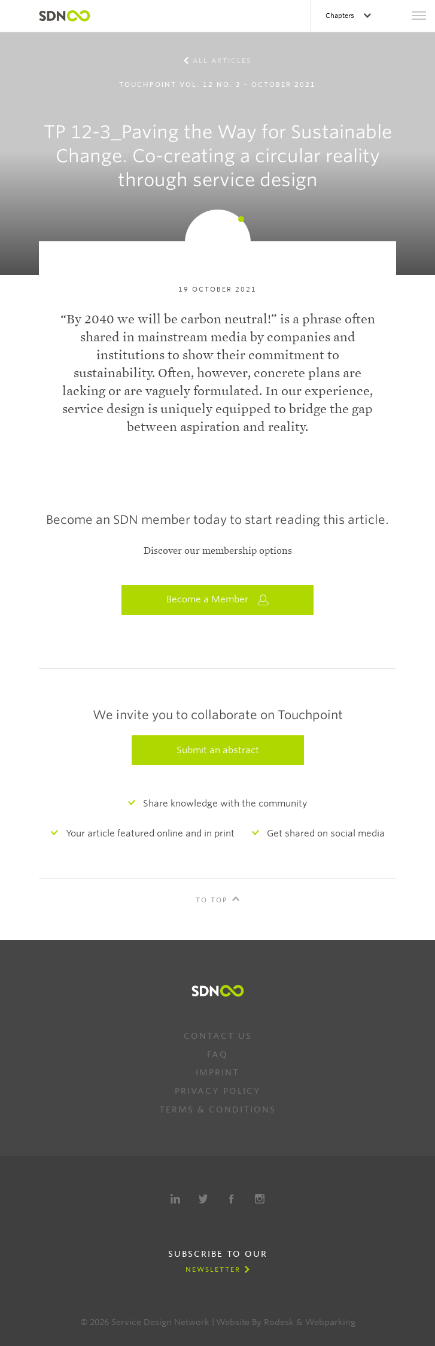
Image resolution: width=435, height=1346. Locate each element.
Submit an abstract (218, 750)
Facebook (231, 1198)
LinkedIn (175, 1198)
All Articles (222, 60)
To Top (212, 900)
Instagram (259, 1198)
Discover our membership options (218, 550)
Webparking (330, 1322)
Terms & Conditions (217, 1109)
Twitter (203, 1198)
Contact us (218, 1036)
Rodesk (279, 1322)
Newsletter (213, 1269)
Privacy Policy (218, 1091)
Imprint (217, 1072)
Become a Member (217, 599)
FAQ (217, 1054)
